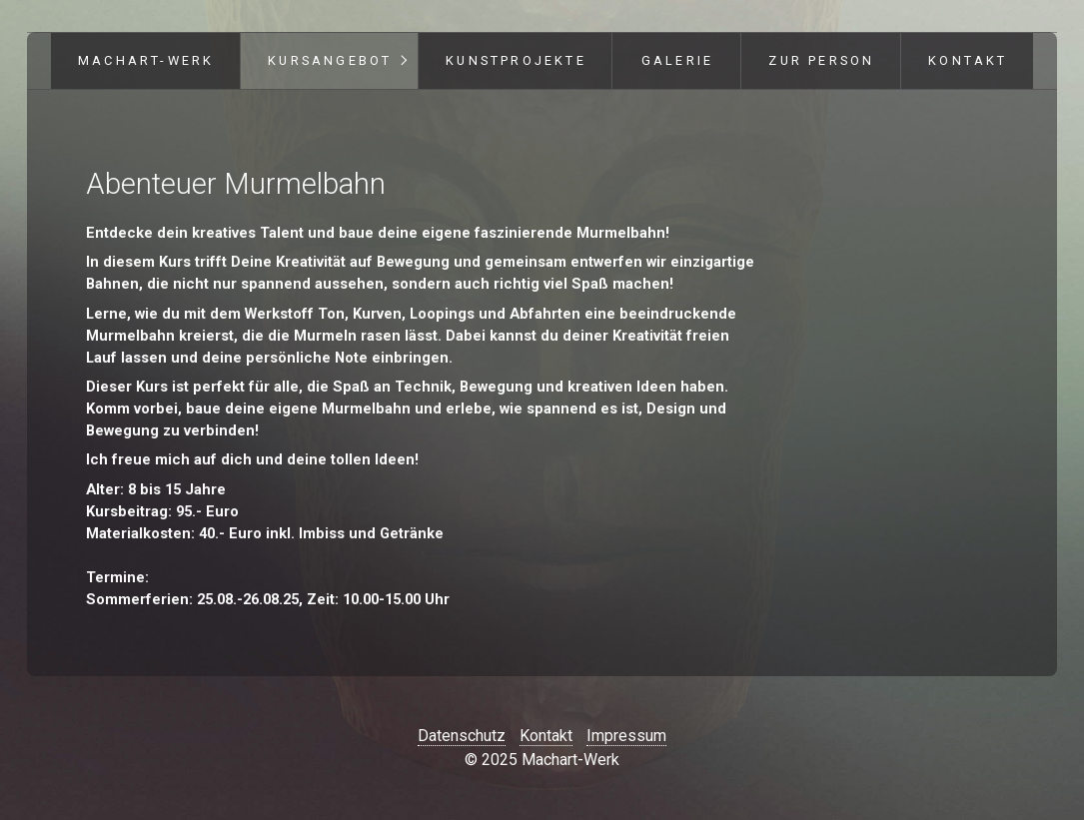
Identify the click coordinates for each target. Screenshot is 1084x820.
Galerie (677, 60)
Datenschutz (462, 735)
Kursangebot (330, 60)
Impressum (626, 735)
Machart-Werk (146, 60)
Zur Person (821, 60)
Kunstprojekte (516, 60)
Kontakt (967, 60)
